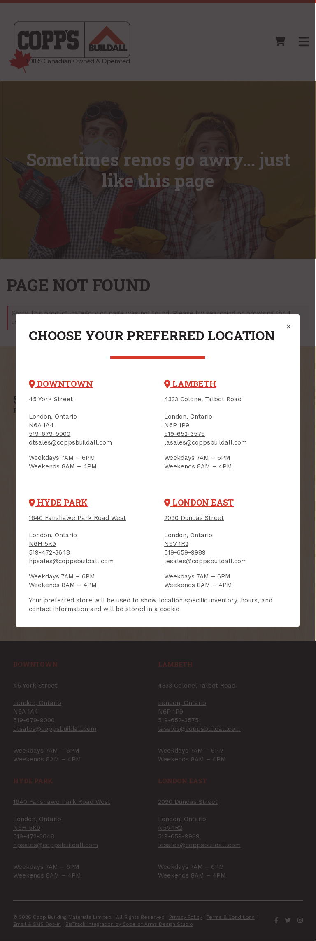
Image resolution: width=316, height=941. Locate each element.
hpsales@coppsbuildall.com (71, 561)
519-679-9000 (49, 434)
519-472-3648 (49, 552)
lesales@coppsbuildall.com (206, 561)
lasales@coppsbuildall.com (206, 442)
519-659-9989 (185, 552)
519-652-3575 (185, 434)
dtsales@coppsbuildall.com (70, 442)
